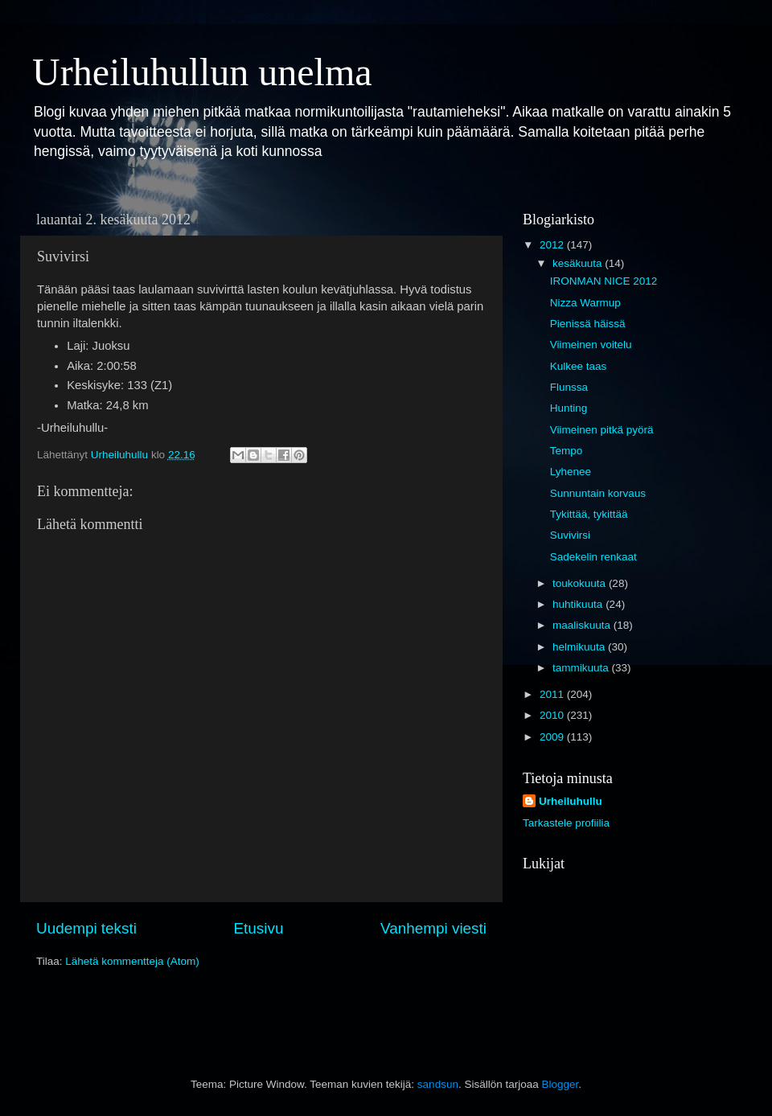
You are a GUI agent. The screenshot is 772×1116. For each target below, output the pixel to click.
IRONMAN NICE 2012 (604, 281)
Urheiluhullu (570, 801)
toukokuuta (580, 583)
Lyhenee (570, 472)
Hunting (569, 408)
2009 (553, 737)
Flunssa (569, 387)
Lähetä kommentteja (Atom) (132, 961)
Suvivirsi (570, 535)
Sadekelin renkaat (593, 557)
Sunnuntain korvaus (598, 493)
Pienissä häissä (588, 324)
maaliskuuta (583, 625)
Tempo (566, 451)
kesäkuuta (578, 263)
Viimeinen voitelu (591, 344)
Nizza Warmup (585, 303)
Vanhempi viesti (433, 928)
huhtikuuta (579, 604)
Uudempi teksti (86, 928)
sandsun (437, 1084)
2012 (553, 245)
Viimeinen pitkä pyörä (602, 430)
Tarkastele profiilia (566, 823)
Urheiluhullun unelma (202, 72)
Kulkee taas (578, 366)
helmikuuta (580, 647)
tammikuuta (582, 668)
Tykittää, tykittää (589, 514)
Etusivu (259, 928)
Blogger (559, 1084)
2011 (553, 694)
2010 (553, 715)
